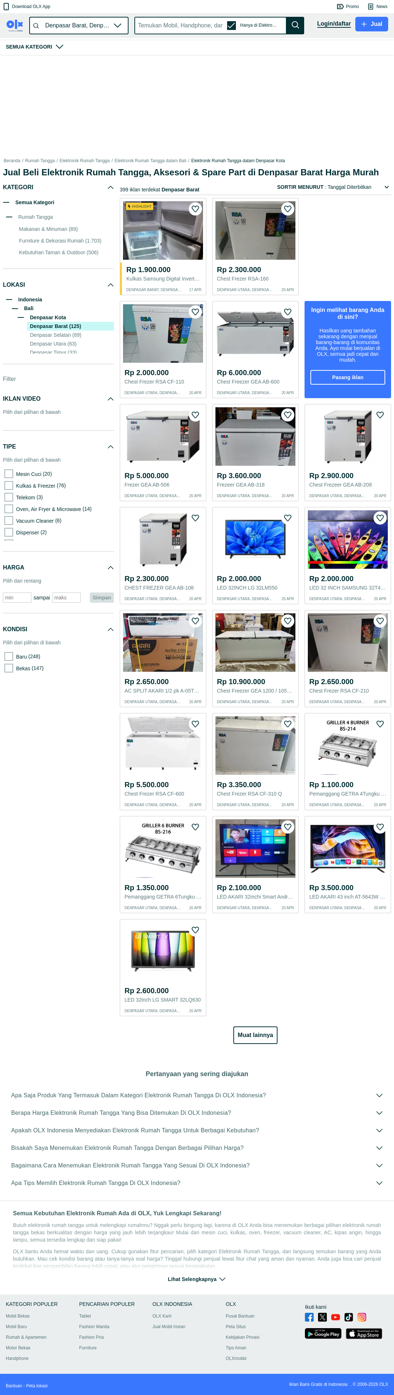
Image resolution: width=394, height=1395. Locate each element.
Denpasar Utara (53, 344)
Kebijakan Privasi (242, 1337)
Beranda (12, 160)
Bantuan (14, 1385)
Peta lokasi (36, 1385)
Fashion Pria (91, 1337)
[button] (26, 6)
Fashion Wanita (94, 1326)
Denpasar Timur (53, 352)
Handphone (17, 1358)
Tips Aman (236, 1347)
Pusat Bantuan (240, 1316)
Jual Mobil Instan (169, 1326)
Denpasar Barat (55, 326)
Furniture (88, 1347)
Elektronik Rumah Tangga (85, 160)
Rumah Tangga (40, 160)
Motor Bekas (18, 1347)
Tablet (85, 1316)
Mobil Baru (16, 1326)
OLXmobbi (236, 1358)
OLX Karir (162, 1316)
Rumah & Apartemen (26, 1337)
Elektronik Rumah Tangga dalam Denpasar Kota (238, 160)
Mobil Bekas (18, 1316)
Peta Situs (236, 1326)
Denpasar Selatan (55, 335)
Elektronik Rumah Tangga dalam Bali (151, 160)
